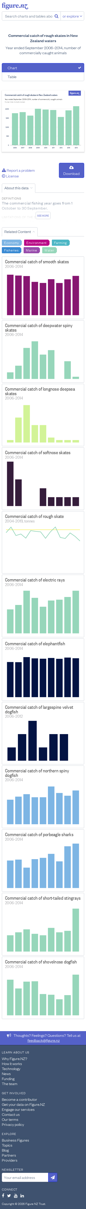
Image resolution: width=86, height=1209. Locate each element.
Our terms (10, 1119)
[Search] (57, 15)
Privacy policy (13, 1124)
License (10, 175)
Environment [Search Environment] (36, 242)
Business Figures (15, 1139)
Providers (9, 1160)
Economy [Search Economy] (11, 242)
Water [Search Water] (49, 249)
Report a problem (18, 170)
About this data (16, 187)
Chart (12, 67)
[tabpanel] (43, 121)
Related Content (17, 231)
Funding (8, 1078)
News (6, 1073)
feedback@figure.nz (44, 1040)
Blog (5, 1150)
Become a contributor (19, 1099)
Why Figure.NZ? (14, 1058)
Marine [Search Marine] (31, 249)
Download (71, 171)
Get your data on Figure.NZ (23, 1104)
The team (9, 1083)
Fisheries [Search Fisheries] (11, 249)
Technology (11, 1068)
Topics (7, 1145)
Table (12, 76)
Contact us (11, 1114)
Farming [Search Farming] (60, 242)
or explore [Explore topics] (72, 15)
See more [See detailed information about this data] (43, 215)
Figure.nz (15, 6)
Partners (9, 1155)
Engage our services (18, 1109)
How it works (12, 1063)
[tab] (43, 67)
